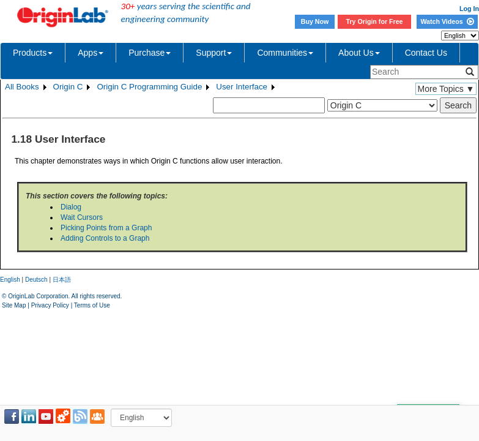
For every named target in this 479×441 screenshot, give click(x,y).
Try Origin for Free (374, 21)
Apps (90, 53)
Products (33, 53)
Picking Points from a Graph (106, 228)
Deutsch (36, 279)
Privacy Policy (50, 305)
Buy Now (315, 21)
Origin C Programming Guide (149, 86)
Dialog (71, 207)
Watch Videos (446, 21)
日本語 (62, 279)
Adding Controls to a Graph (105, 238)
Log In (469, 8)
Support (214, 53)
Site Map (14, 305)
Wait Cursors (82, 217)
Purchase (149, 53)
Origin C (68, 86)
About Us (359, 53)
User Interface (241, 86)
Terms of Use (92, 305)
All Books (22, 86)
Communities (285, 53)
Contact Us (426, 53)
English (10, 279)
